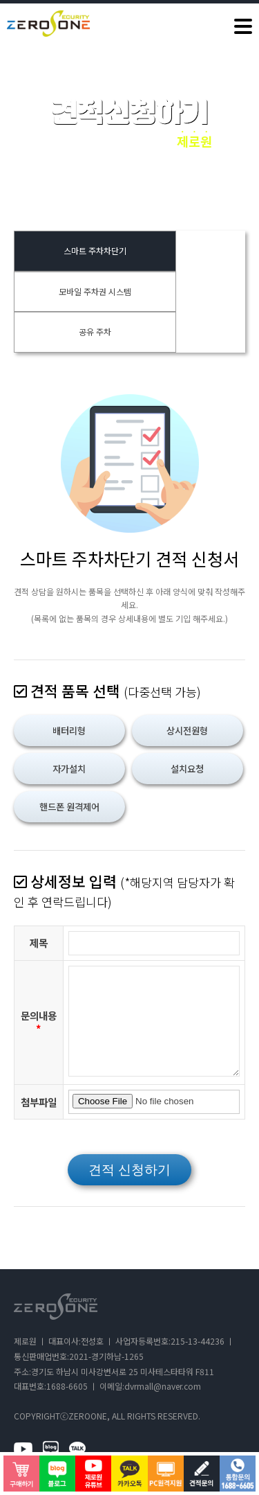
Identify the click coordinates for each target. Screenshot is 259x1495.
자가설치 (69, 768)
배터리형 (69, 730)
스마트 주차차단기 (95, 250)
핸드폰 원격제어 (69, 806)
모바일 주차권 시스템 (95, 291)
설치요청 (187, 768)
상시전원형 (187, 730)
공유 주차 (95, 331)
